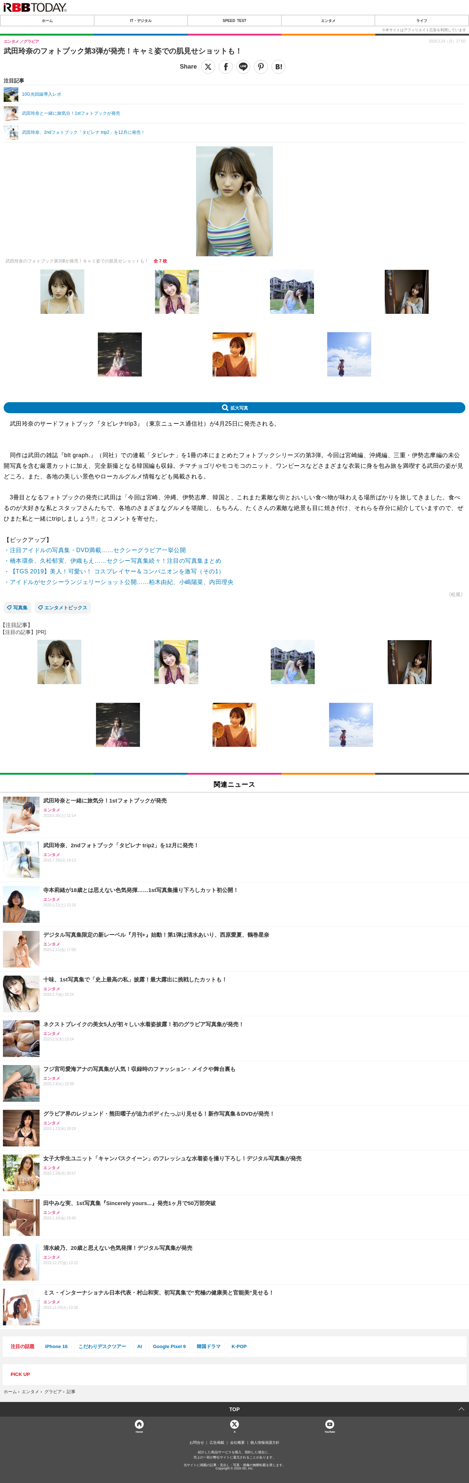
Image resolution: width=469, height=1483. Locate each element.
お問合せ (196, 1443)
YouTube (330, 1431)
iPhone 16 (56, 1346)
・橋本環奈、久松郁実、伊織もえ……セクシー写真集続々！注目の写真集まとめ (112, 561)
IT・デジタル (141, 20)
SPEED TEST (234, 20)
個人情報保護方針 (265, 1443)
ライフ (421, 20)
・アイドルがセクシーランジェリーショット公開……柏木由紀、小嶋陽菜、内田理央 (118, 582)
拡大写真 (239, 407)
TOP (234, 1409)
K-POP (239, 1346)
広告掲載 (217, 1443)
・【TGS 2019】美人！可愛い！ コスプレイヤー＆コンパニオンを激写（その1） (114, 571)
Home (139, 1431)
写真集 (20, 607)
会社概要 (237, 1443)
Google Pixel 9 (169, 1346)
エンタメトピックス (65, 607)
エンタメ (328, 20)
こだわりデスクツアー (102, 1346)
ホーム (47, 20)
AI (139, 1346)
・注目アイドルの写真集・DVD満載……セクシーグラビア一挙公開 (95, 550)
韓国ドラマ (209, 1346)
